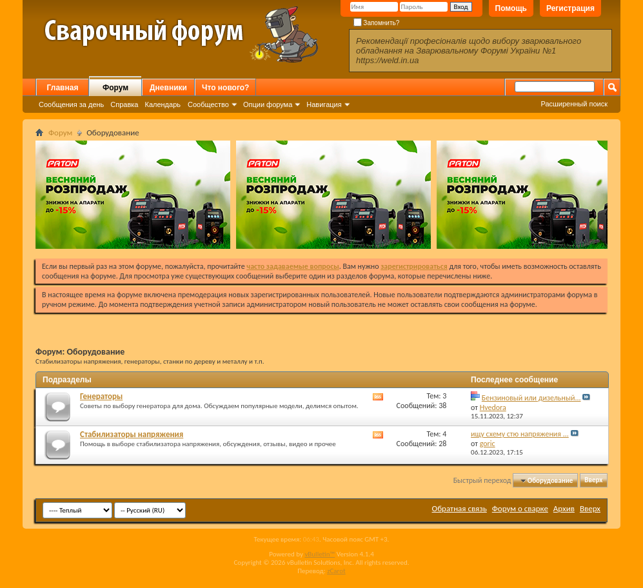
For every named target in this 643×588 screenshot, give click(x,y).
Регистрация (570, 8)
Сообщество (208, 104)
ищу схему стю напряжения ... (520, 433)
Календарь (162, 104)
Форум (115, 87)
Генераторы (101, 396)
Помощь (511, 8)
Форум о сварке (520, 508)
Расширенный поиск (574, 104)
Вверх (593, 480)
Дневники (168, 87)
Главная (63, 87)
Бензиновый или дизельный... (531, 397)
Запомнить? (376, 22)
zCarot (336, 571)
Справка (124, 104)
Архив (564, 508)
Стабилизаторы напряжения (131, 434)
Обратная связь (459, 508)
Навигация (323, 104)
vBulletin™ (319, 554)
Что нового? (225, 87)
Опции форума (267, 104)
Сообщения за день (71, 104)
